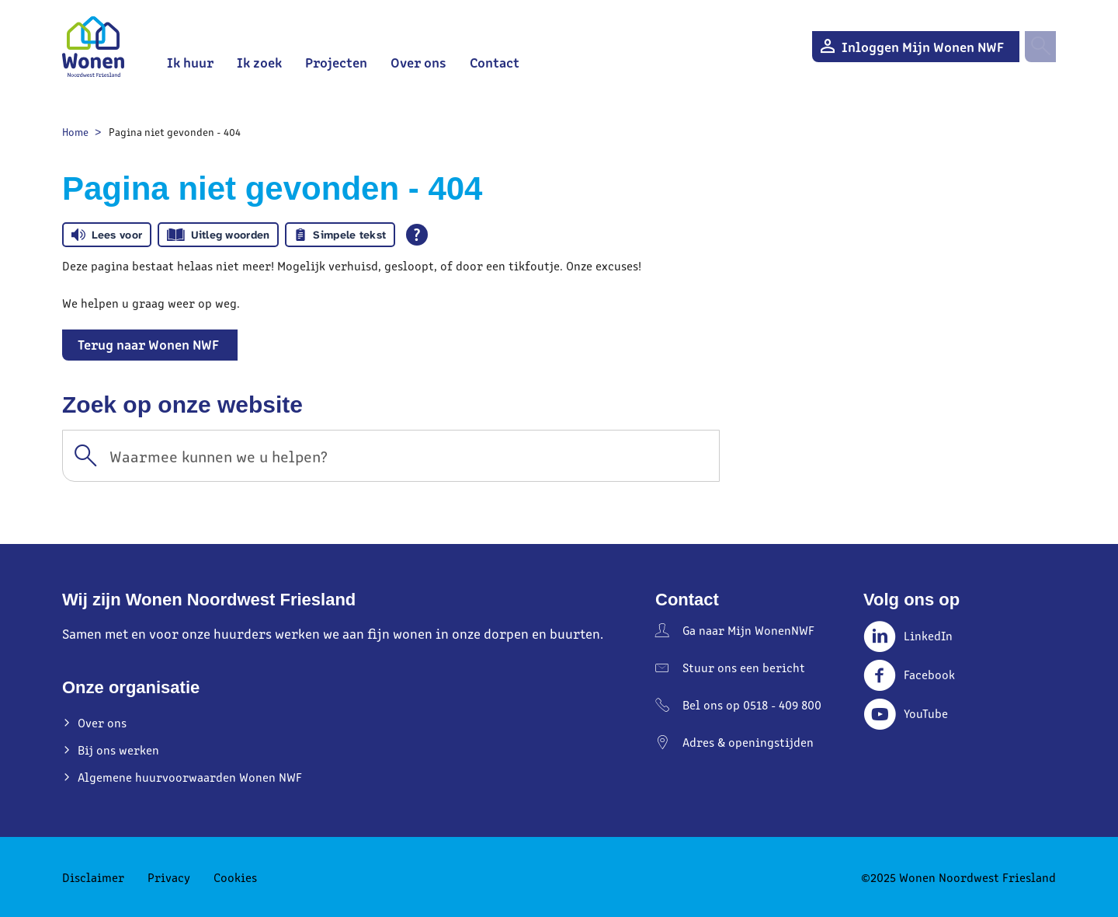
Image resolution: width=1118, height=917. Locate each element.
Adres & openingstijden (748, 742)
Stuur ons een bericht (743, 667)
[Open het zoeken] (1040, 46)
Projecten (336, 61)
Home (75, 131)
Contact (494, 61)
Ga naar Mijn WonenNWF (748, 630)
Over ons (418, 61)
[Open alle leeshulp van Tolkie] (417, 235)
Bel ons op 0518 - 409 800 (751, 704)
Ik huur (190, 61)
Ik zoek (259, 61)
